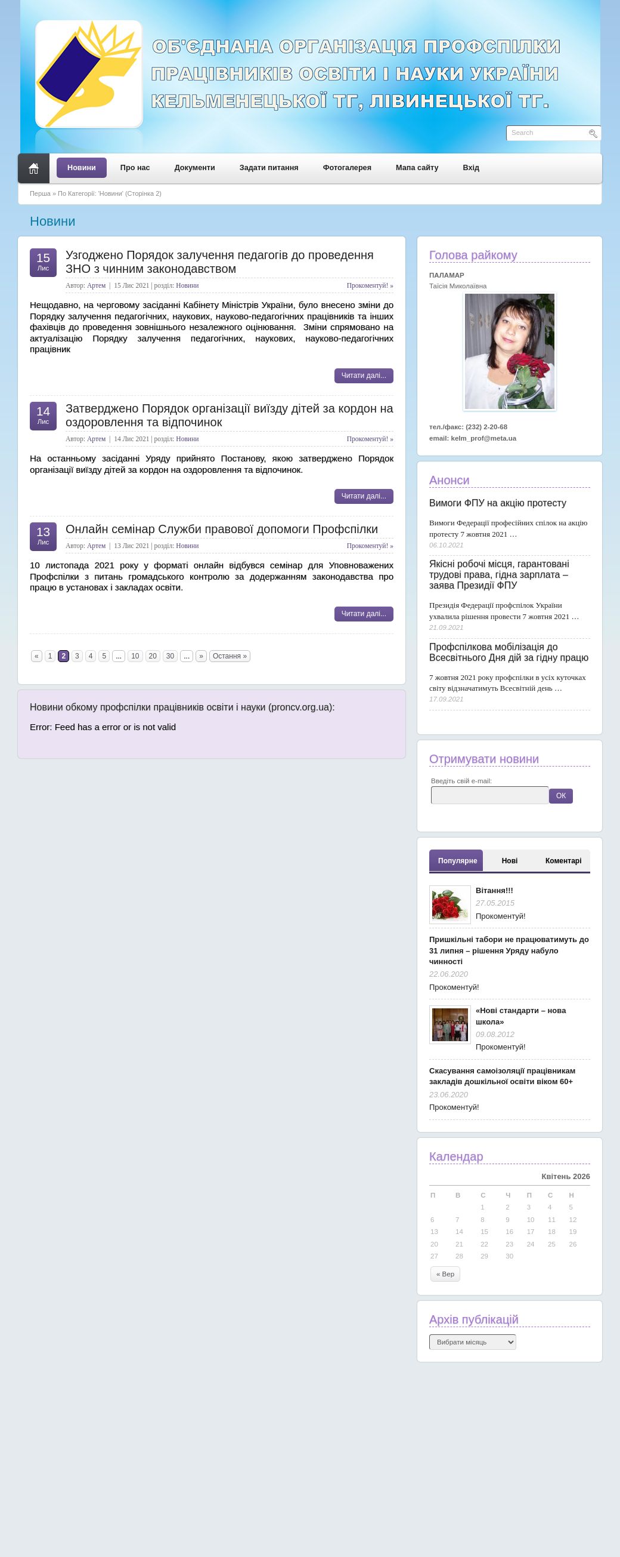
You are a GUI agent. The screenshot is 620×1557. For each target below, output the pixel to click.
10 (135, 656)
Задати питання (269, 168)
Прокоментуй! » (370, 285)
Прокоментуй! (501, 916)
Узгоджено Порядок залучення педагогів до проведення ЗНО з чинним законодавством (220, 261)
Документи (195, 168)
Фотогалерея (347, 168)
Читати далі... (364, 375)
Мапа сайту (417, 168)
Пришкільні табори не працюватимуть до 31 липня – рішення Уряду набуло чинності (509, 950)
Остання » (230, 656)
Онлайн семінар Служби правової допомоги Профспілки (222, 529)
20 (153, 656)
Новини (81, 168)
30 (170, 656)
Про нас (135, 168)
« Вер (445, 1274)
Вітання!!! (494, 890)
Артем (96, 285)
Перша (40, 193)
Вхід (471, 168)
